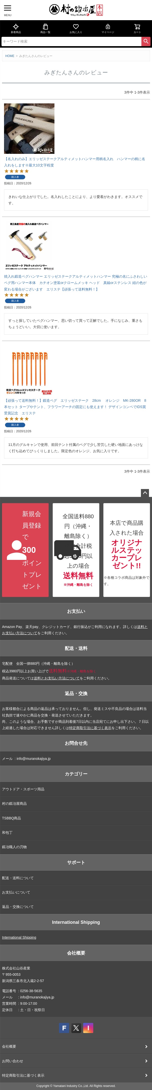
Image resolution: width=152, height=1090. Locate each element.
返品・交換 (76, 693)
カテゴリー (76, 774)
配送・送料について (18, 878)
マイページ (108, 28)
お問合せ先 (76, 743)
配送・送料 (76, 648)
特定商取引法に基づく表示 (90, 728)
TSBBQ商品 (11, 818)
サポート (76, 862)
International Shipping (76, 922)
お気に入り (76, 28)
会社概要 (76, 953)
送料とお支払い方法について (57, 678)
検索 (145, 41)
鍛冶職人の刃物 (14, 847)
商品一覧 (45, 28)
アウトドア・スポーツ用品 (23, 789)
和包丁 (7, 832)
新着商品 (16, 28)
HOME (9, 56)
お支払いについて (16, 892)
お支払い (76, 611)
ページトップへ (145, 493)
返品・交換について (18, 907)
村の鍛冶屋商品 (14, 803)
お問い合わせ (12, 1061)
